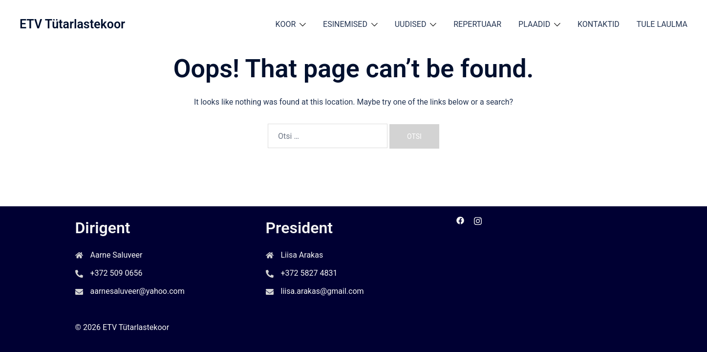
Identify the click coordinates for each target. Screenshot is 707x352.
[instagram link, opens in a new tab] (478, 219)
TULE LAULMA (662, 24)
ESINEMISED (345, 24)
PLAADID (534, 24)
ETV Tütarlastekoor (72, 24)
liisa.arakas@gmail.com (322, 291)
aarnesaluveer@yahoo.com (137, 291)
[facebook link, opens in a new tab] (460, 219)
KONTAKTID (599, 24)
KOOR (286, 24)
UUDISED (411, 24)
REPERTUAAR (477, 24)
